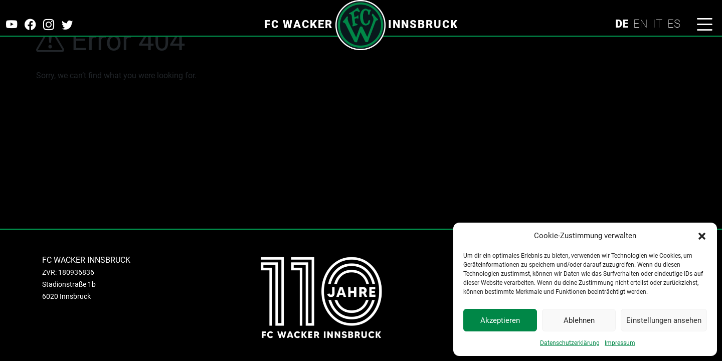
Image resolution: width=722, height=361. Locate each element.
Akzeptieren (500, 320)
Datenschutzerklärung (570, 342)
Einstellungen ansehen (663, 320)
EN (640, 23)
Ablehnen (579, 320)
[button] (702, 236)
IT (657, 23)
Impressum (620, 342)
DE (621, 23)
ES (673, 23)
